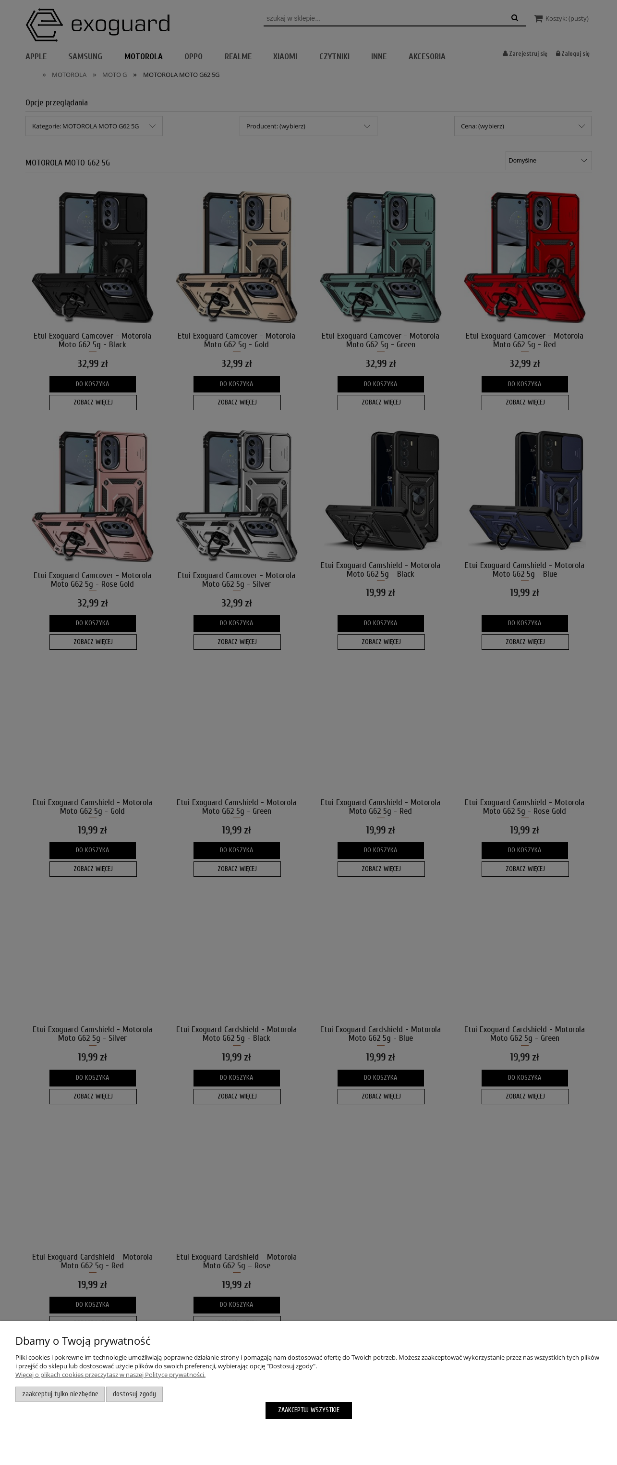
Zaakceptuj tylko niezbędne (60, 1394)
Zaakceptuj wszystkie (308, 1410)
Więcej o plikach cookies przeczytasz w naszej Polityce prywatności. (110, 1374)
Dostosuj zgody (134, 1394)
